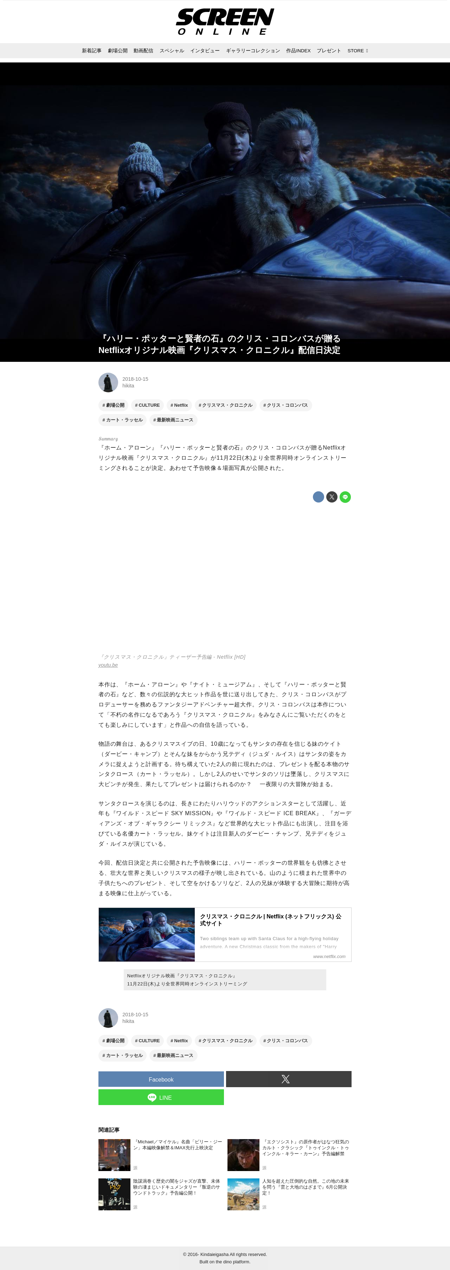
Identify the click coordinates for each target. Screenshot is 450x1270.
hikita (128, 385)
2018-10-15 (135, 379)
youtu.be (108, 665)
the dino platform (232, 1261)
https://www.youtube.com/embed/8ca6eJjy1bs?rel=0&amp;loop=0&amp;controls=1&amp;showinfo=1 (225, 579)
